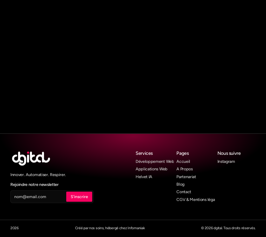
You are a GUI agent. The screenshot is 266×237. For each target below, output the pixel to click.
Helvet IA (144, 176)
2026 (14, 228)
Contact (183, 191)
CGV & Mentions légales (198, 199)
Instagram (226, 161)
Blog (180, 184)
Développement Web (155, 161)
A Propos (184, 168)
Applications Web (151, 168)
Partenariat (186, 176)
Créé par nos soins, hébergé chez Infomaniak (110, 228)
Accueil (183, 161)
